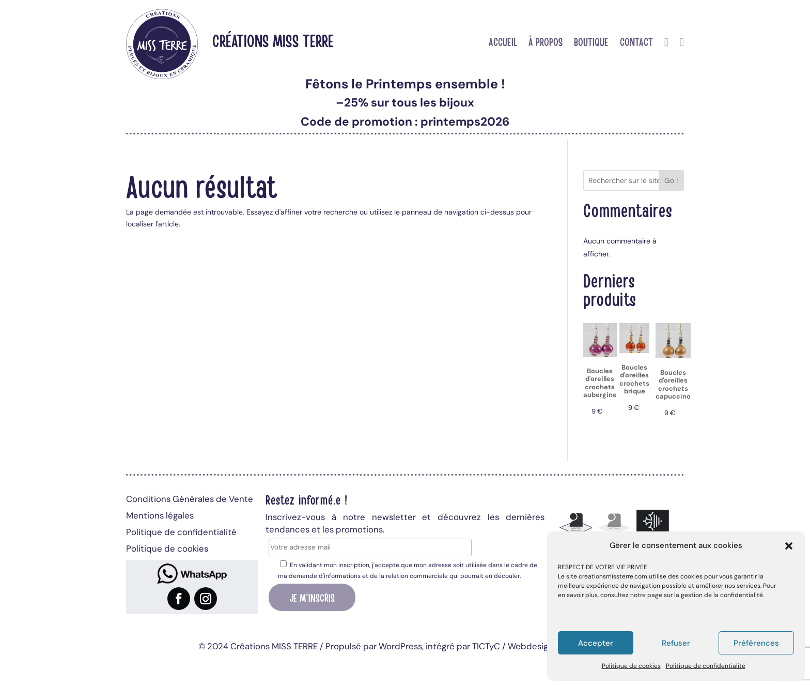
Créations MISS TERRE (273, 40)
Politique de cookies (631, 666)
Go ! (671, 180)
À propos (545, 43)
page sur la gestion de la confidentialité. (705, 595)
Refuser (676, 643)
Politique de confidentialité (705, 666)
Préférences (756, 643)
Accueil (503, 43)
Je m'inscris (312, 597)
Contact (636, 43)
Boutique (591, 43)
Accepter (595, 643)
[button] (789, 546)
